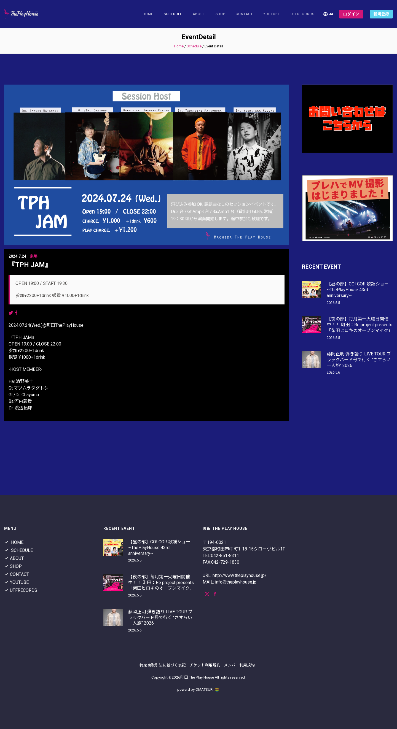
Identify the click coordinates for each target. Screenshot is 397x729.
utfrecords (302, 14)
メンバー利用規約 (239, 665)
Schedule (194, 46)
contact (244, 14)
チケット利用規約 (204, 665)
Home (148, 14)
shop (220, 14)
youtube (271, 14)
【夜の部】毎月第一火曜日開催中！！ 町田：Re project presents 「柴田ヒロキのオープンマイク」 (360, 324)
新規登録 (381, 14)
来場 (33, 256)
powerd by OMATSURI (198, 689)
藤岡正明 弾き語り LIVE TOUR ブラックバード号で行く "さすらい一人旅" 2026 (359, 359)
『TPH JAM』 (30, 265)
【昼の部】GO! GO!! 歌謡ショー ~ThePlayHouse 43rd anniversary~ (358, 289)
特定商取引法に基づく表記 (163, 665)
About (199, 14)
